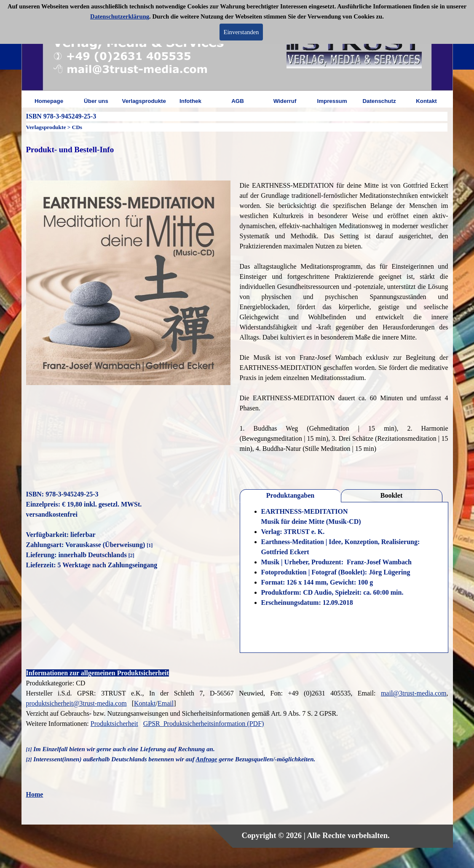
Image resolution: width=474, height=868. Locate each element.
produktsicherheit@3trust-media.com (76, 703)
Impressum (332, 101)
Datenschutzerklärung (119, 16)
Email (166, 703)
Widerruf (285, 101)
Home (34, 794)
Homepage (49, 101)
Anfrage (206, 759)
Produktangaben (290, 495)
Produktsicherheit (114, 723)
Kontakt (426, 101)
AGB (237, 101)
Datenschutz (379, 101)
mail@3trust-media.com (414, 693)
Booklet (391, 495)
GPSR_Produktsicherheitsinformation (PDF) (203, 723)
